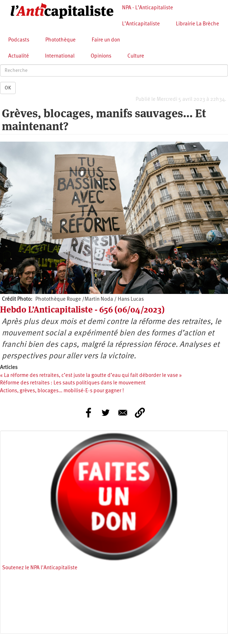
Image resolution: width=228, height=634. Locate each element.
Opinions (101, 56)
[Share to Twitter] (105, 413)
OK (8, 87)
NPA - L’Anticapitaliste (147, 8)
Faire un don (106, 40)
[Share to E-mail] (123, 413)
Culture (135, 56)
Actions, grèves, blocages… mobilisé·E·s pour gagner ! (62, 391)
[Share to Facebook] (88, 413)
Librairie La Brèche (197, 24)
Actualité (18, 56)
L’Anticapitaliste (141, 24)
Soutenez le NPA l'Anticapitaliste (39, 568)
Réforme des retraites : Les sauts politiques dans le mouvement (73, 383)
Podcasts (18, 40)
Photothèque (60, 40)
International (60, 56)
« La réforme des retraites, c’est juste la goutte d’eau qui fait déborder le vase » (91, 375)
